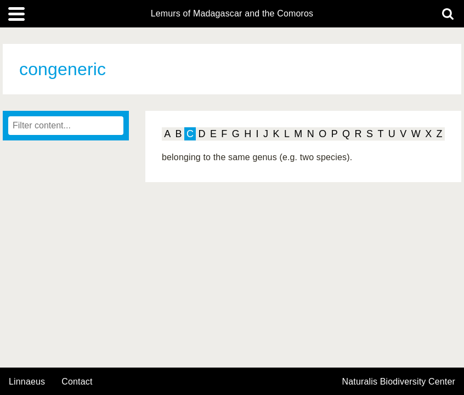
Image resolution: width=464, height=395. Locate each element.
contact (76, 381)
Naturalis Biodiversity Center (399, 381)
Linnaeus (27, 381)
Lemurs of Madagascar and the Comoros (232, 13)
